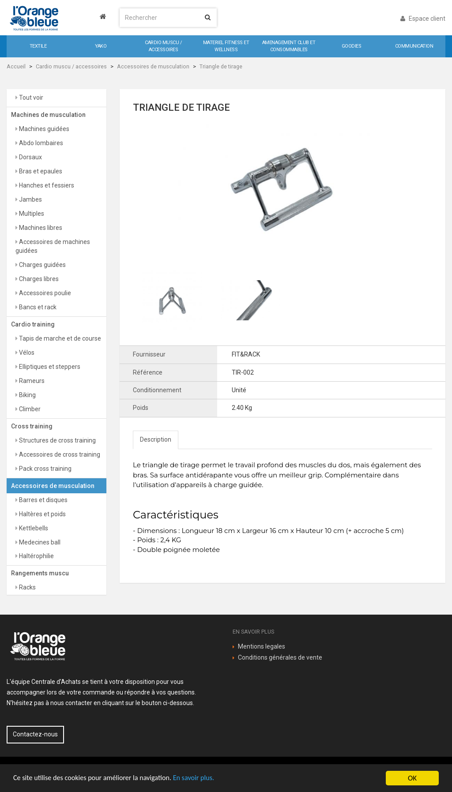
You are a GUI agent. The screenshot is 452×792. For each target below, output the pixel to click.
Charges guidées (42, 264)
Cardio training (33, 324)
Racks (27, 587)
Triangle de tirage (221, 66)
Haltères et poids (42, 514)
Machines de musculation (48, 114)
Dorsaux (30, 157)
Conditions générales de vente (280, 657)
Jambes (30, 199)
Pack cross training (45, 468)
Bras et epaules (40, 171)
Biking (27, 394)
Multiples (31, 213)
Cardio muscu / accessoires (71, 66)
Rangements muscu (40, 573)
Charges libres (38, 278)
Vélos (26, 352)
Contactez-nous (35, 734)
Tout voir (30, 97)
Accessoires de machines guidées (52, 246)
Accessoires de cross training (59, 454)
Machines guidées (43, 128)
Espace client (422, 18)
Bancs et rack (37, 307)
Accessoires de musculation (153, 66)
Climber (29, 409)
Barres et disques (43, 499)
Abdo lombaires (40, 142)
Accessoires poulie (44, 293)
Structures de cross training (57, 440)
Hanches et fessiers (46, 185)
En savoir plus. (203, 778)
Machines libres (40, 227)
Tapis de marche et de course (59, 338)
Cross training (32, 426)
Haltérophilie (36, 555)
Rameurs (31, 380)
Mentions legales (261, 646)
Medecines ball (39, 542)
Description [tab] (155, 439)
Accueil (16, 66)
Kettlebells (33, 528)
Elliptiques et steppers (49, 366)
